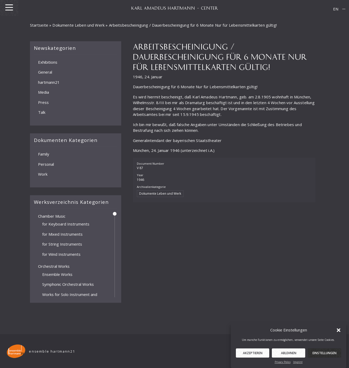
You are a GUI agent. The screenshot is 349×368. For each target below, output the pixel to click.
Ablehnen (288, 356)
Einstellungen (324, 356)
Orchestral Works (54, 266)
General (45, 72)
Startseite (39, 25)
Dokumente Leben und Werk (78, 25)
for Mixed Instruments (62, 233)
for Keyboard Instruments (65, 224)
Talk (41, 112)
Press (43, 102)
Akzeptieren (252, 356)
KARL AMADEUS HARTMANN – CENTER (175, 8)
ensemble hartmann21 (53, 351)
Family (43, 154)
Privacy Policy (283, 365)
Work (42, 174)
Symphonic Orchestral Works (68, 284)
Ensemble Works (57, 274)
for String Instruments (62, 244)
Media (43, 92)
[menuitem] (335, 9)
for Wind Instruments (61, 254)
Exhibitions (47, 61)
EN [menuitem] (335, 8)
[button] (338, 332)
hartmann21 (49, 82)
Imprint (298, 365)
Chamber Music (51, 215)
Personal (46, 164)
